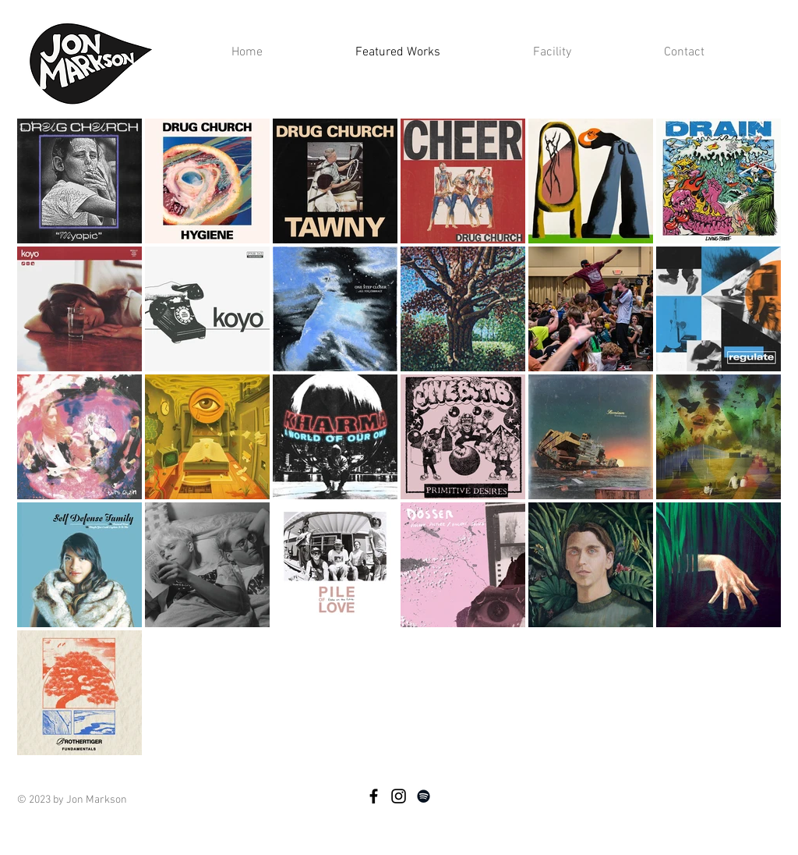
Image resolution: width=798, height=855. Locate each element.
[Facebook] (373, 796)
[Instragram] (398, 796)
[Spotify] (423, 796)
